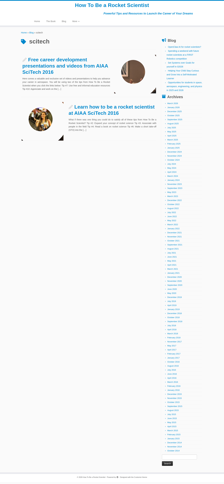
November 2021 (174, 238)
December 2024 (174, 154)
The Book (51, 23)
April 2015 (172, 428)
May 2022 (171, 222)
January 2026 (173, 109)
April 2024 (172, 174)
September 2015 (174, 408)
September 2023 (174, 190)
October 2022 (173, 206)
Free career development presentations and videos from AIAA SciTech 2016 (65, 68)
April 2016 (172, 380)
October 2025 (173, 117)
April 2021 (172, 267)
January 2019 (173, 311)
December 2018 (174, 315)
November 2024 (174, 158)
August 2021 (173, 251)
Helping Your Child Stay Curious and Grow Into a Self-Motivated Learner (183, 76)
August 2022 (173, 210)
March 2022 (172, 226)
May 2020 (171, 295)
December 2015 (174, 396)
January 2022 (173, 230)
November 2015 (174, 400)
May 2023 (171, 194)
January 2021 (173, 275)
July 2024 (171, 166)
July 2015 (171, 416)
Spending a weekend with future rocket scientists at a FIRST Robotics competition (183, 57)
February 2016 (174, 388)
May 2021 (171, 263)
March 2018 (172, 335)
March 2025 (172, 142)
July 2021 (171, 255)
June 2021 (172, 259)
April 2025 (172, 138)
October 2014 (173, 453)
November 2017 (174, 343)
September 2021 (174, 247)
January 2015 (173, 440)
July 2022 (171, 214)
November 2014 (174, 448)
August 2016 (173, 368)
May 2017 (171, 348)
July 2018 (171, 327)
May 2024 (171, 170)
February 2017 (174, 356)
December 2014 (174, 444)
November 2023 (174, 186)
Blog (64, 23)
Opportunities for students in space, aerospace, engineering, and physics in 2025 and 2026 (184, 88)
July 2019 (171, 303)
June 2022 (172, 218)
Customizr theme (140, 479)
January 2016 (173, 392)
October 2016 (173, 364)
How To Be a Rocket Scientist (111, 6)
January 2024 (173, 182)
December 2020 (174, 279)
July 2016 (171, 372)
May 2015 (171, 424)
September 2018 (174, 323)
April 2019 (172, 307)
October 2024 (173, 162)
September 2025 (174, 121)
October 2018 (173, 319)
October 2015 (173, 404)
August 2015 (173, 412)
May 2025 (171, 133)
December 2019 (174, 299)
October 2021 (173, 243)
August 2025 (173, 125)
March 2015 (172, 432)
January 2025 (173, 150)
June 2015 (172, 420)
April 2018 (172, 331)
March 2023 (172, 198)
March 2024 (172, 178)
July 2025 (171, 129)
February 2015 (174, 436)
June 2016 (172, 376)
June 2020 (172, 291)
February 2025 (174, 146)
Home (37, 23)
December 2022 (174, 202)
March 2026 (172, 105)
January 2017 (173, 360)
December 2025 (174, 113)
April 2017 (172, 352)
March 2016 (172, 384)
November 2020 (174, 283)
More (75, 23)
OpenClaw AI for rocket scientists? (184, 49)
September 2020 (174, 287)
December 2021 (174, 234)
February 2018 (174, 339)
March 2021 (172, 271)
